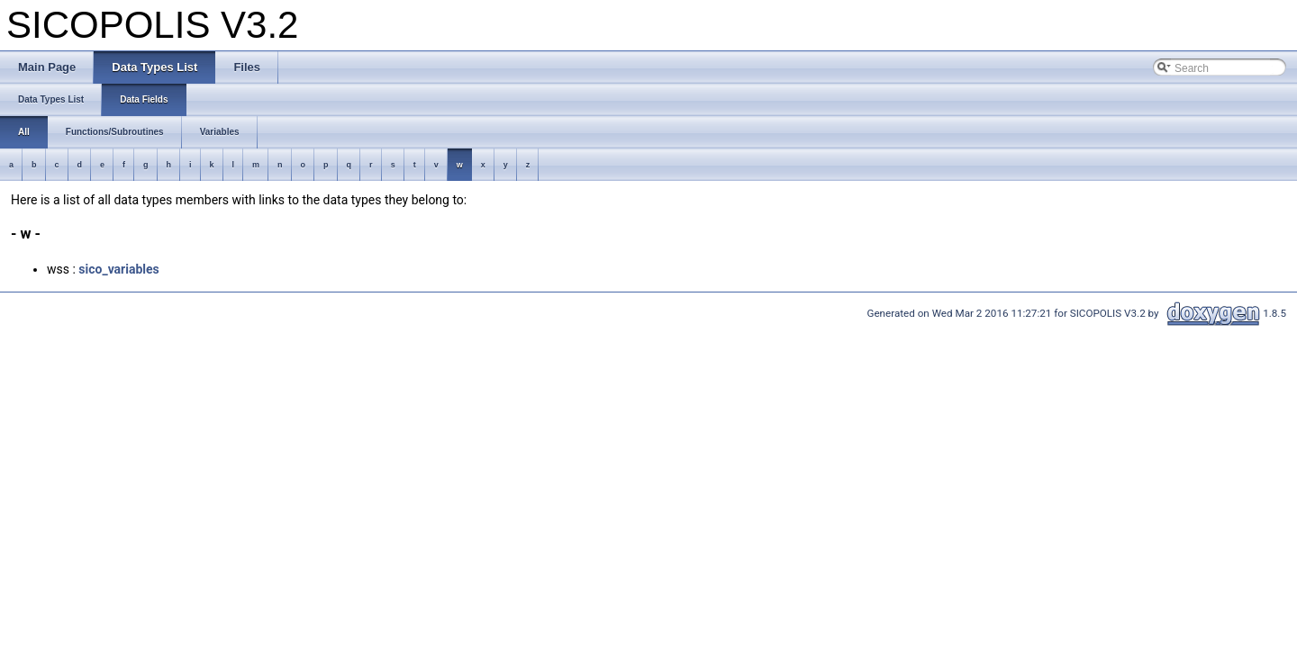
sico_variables (118, 269)
